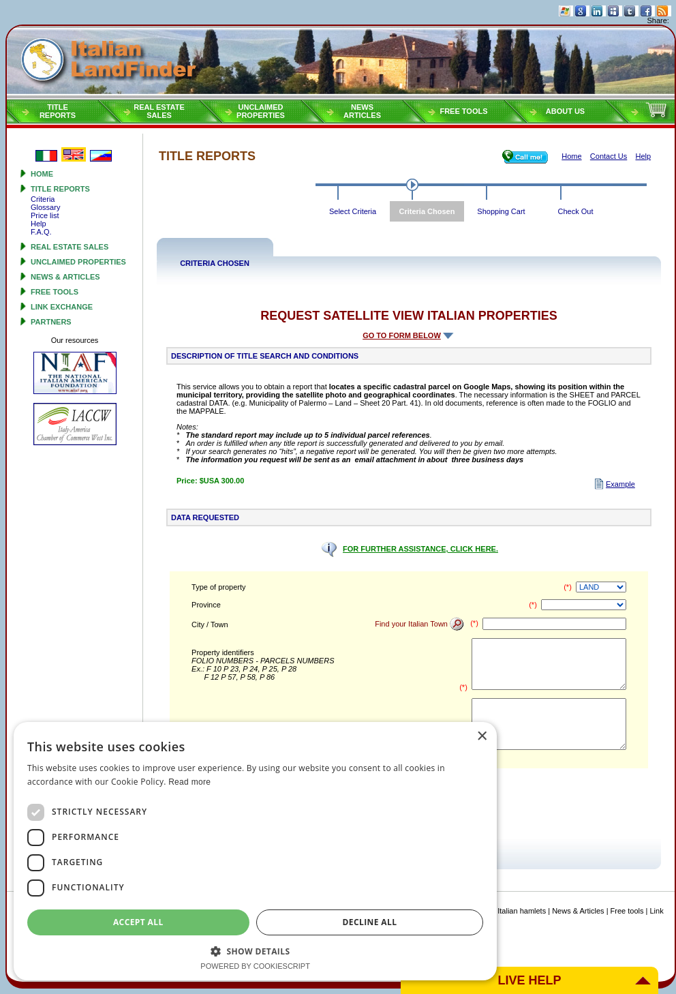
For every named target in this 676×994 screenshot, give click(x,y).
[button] (338, 950)
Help (38, 224)
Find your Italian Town (419, 624)
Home (42, 174)
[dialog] (338, 857)
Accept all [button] (180, 922)
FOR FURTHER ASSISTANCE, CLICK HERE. (420, 549)
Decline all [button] (494, 922)
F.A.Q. (41, 232)
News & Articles (65, 277)
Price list (45, 215)
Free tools (463, 111)
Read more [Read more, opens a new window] (609, 782)
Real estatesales (159, 111)
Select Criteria (352, 211)
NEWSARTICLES (362, 111)
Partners (51, 322)
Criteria (43, 199)
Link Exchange (62, 307)
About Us (565, 111)
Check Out (576, 211)
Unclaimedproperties (260, 111)
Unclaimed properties (78, 262)
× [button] (647, 749)
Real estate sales (69, 247)
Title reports (60, 189)
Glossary (45, 207)
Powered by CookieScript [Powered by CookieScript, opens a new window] (338, 966)
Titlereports (58, 111)
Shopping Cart (501, 211)
